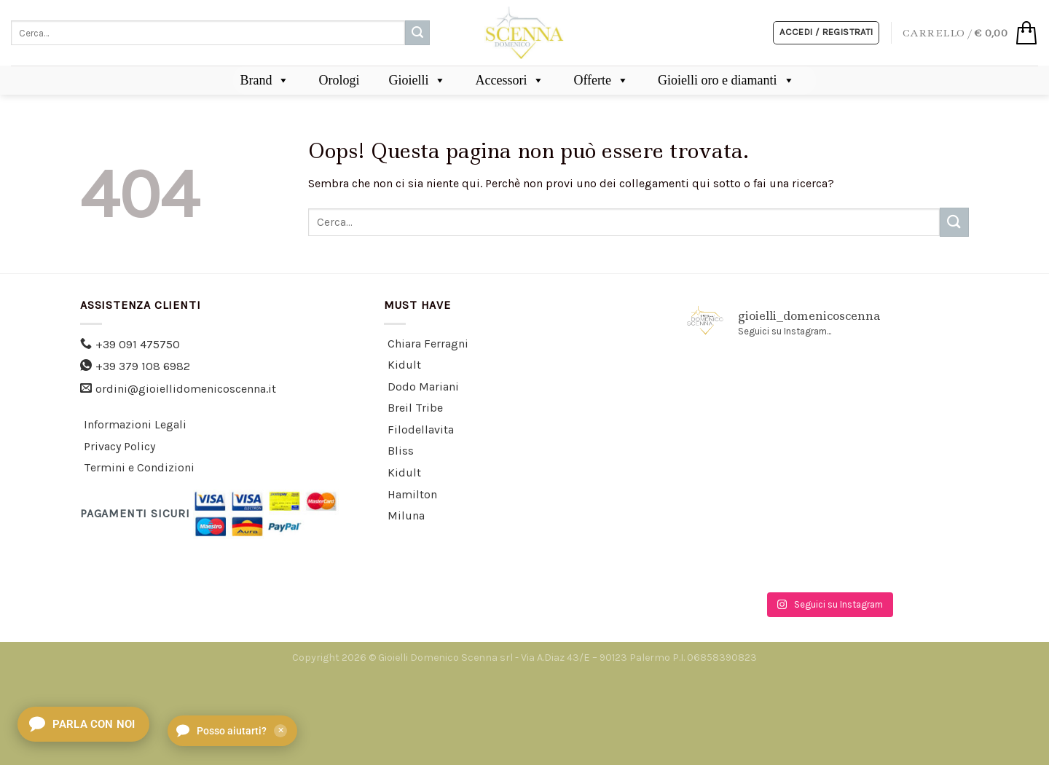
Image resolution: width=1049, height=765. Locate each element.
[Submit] (417, 32)
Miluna (406, 515)
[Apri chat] (83, 724)
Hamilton (412, 494)
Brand (264, 80)
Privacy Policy (119, 446)
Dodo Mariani (423, 386)
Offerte (601, 80)
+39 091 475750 (137, 344)
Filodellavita (421, 429)
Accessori (509, 80)
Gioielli (417, 80)
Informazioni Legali (135, 424)
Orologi (338, 80)
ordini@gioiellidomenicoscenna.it (185, 389)
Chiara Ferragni (428, 343)
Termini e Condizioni (139, 467)
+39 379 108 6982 (142, 366)
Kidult (404, 365)
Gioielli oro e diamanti (726, 80)
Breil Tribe (415, 408)
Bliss (401, 451)
